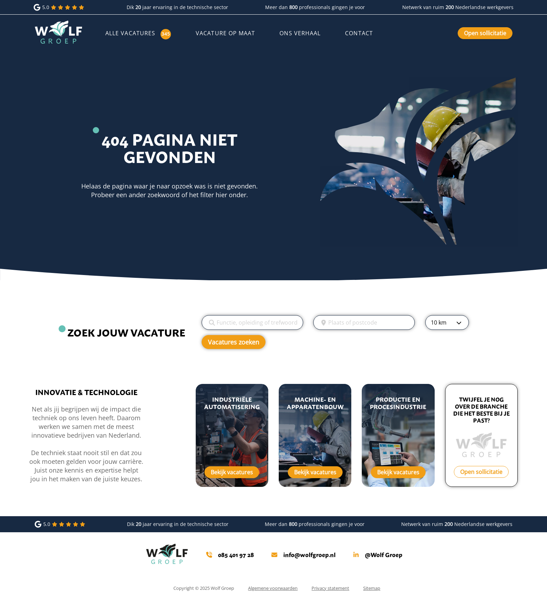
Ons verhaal (300, 33)
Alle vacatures (130, 33)
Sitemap (371, 588)
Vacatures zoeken (233, 342)
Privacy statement (330, 588)
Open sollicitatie (485, 33)
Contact (359, 33)
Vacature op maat (225, 33)
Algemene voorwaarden (273, 588)
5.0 (59, 7)
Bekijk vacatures (232, 472)
